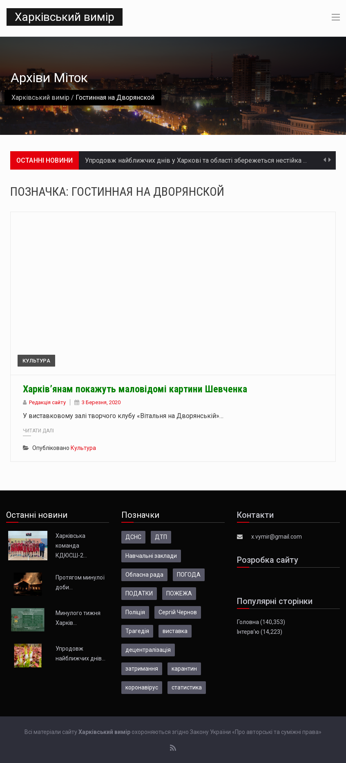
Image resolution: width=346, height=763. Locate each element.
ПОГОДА (189, 574)
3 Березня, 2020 (101, 402)
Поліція (135, 612)
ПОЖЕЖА (179, 593)
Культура (36, 361)
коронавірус (141, 687)
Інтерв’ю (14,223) (259, 632)
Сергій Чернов (177, 612)
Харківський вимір (64, 17)
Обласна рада (144, 574)
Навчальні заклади (151, 556)
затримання (141, 668)
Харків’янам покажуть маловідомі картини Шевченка (135, 389)
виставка (175, 631)
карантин (184, 668)
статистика (187, 687)
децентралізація (148, 650)
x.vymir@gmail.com (276, 536)
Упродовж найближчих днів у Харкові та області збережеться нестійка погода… (206, 160)
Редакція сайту (47, 402)
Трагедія (137, 631)
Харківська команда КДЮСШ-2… (71, 546)
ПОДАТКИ (139, 593)
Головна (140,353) (261, 622)
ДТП (161, 537)
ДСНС (133, 537)
